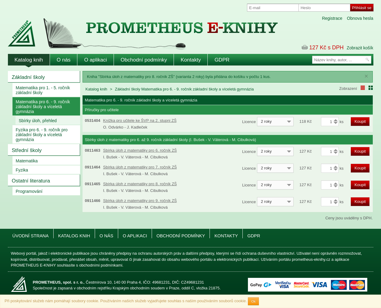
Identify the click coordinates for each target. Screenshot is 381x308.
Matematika (27, 160)
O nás (63, 60)
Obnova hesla (360, 18)
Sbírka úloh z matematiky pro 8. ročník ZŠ (140, 184)
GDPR (221, 60)
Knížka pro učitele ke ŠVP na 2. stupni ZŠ (140, 120)
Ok (253, 301)
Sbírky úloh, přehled (38, 120)
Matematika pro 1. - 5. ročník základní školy (43, 90)
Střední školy (27, 150)
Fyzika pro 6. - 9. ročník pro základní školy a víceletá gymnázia (42, 134)
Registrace (332, 18)
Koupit (360, 121)
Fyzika (22, 170)
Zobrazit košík (360, 47)
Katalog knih (29, 60)
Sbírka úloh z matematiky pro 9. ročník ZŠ (140, 200)
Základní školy (28, 77)
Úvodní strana (30, 235)
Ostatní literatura (31, 181)
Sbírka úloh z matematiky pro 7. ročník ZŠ (140, 167)
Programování (29, 191)
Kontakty (191, 60)
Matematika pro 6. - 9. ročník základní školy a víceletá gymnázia (43, 106)
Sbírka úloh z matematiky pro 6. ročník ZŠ (140, 150)
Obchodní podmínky (144, 60)
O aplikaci (95, 60)
